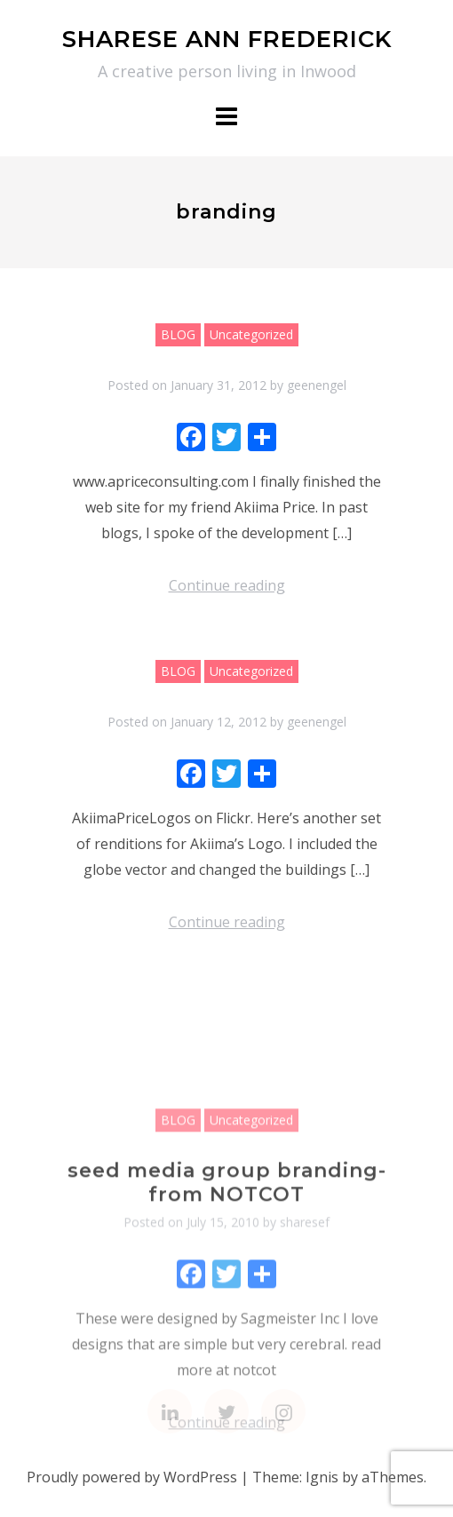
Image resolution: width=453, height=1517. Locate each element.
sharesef (305, 1295)
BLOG (178, 334)
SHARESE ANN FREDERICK (227, 39)
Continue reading (227, 585)
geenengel (316, 385)
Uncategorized (251, 334)
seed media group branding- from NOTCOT (227, 1255)
